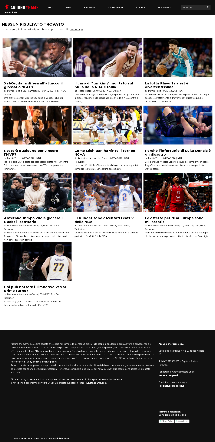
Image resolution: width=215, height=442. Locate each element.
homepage (76, 29)
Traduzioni (116, 7)
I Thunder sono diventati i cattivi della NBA (105, 220)
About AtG (11, 12)
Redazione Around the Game (22, 225)
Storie (140, 7)
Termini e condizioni (170, 411)
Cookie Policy (183, 421)
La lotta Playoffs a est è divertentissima (166, 85)
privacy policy (31, 361)
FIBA (69, 7)
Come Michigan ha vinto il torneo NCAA (105, 152)
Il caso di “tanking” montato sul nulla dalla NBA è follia (104, 85)
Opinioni (90, 7)
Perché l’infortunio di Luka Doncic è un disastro (178, 152)
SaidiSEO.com (62, 438)
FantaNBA (164, 7)
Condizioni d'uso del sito (172, 415)
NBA (50, 7)
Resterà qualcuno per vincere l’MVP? (31, 152)
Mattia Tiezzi (13, 158)
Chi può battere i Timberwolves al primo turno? (35, 289)
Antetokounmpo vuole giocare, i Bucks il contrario (33, 220)
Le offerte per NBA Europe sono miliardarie (174, 220)
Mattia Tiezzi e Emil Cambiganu (23, 91)
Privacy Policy (167, 421)
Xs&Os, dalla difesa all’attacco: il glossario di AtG (33, 85)
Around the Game (29, 438)
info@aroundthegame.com (91, 383)
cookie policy (49, 361)
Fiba (57, 91)
